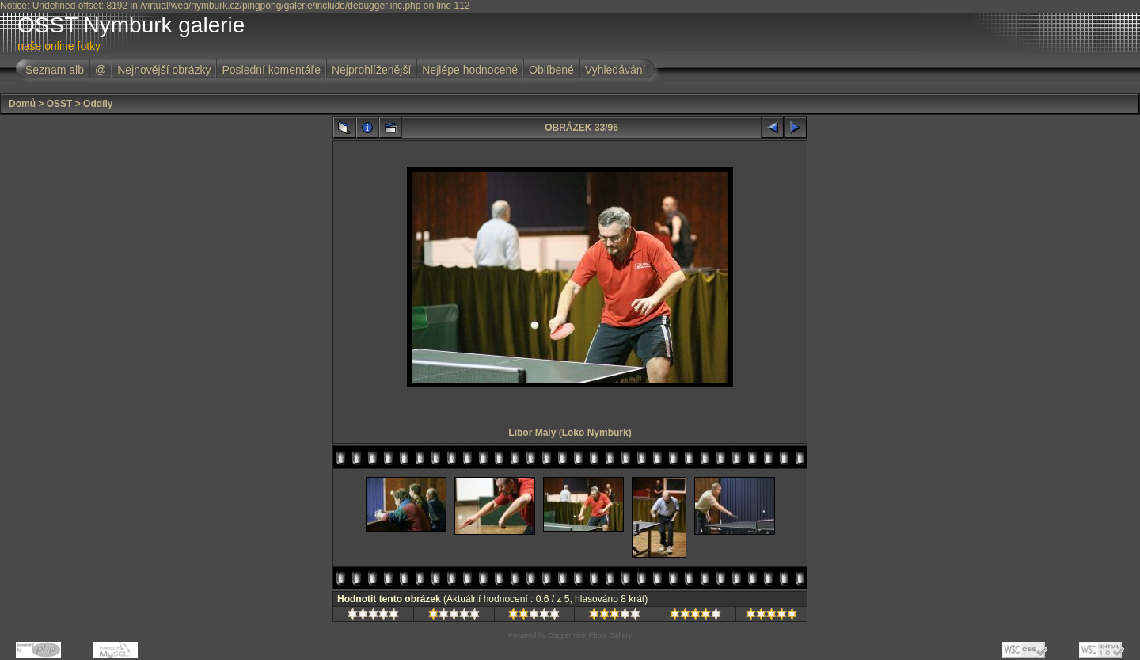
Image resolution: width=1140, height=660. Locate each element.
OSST (60, 103)
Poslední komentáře (271, 69)
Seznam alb (54, 69)
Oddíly (97, 103)
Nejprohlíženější (371, 69)
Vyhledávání (615, 69)
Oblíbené (551, 69)
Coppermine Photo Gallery (590, 635)
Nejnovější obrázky (164, 69)
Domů (22, 103)
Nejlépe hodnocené (470, 69)
